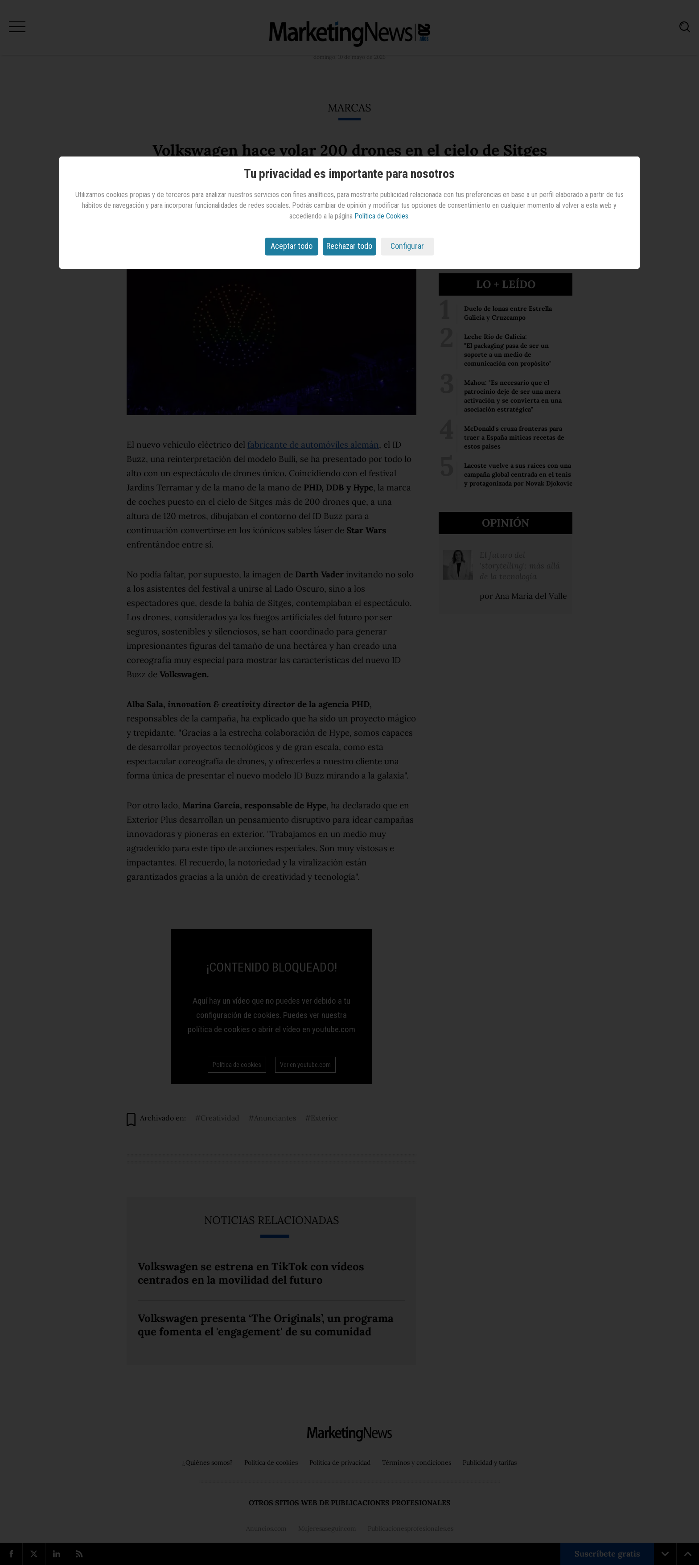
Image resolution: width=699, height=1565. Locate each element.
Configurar (407, 246)
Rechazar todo (349, 246)
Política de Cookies (381, 216)
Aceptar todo (291, 246)
